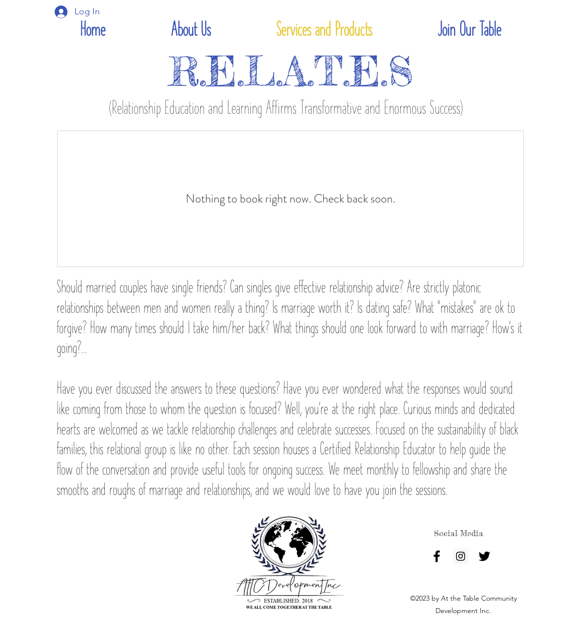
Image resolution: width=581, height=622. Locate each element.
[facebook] (436, 556)
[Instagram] (460, 556)
